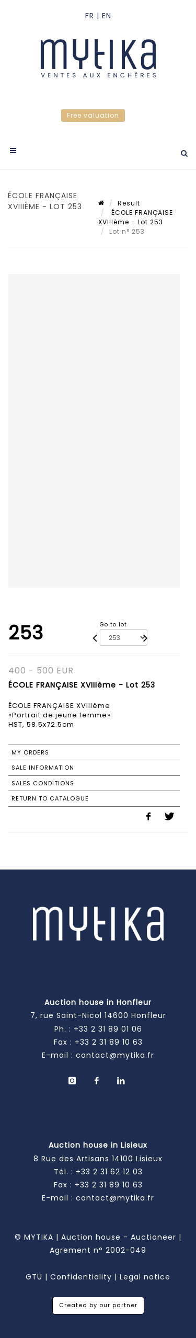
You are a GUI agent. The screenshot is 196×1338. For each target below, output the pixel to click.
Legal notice (145, 1277)
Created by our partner (98, 1305)
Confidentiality (81, 1277)
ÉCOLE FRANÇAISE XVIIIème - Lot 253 (135, 217)
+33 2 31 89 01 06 (108, 1029)
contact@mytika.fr (115, 1055)
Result (129, 203)
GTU (34, 1277)
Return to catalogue (50, 798)
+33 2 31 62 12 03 (109, 1172)
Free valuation (93, 115)
